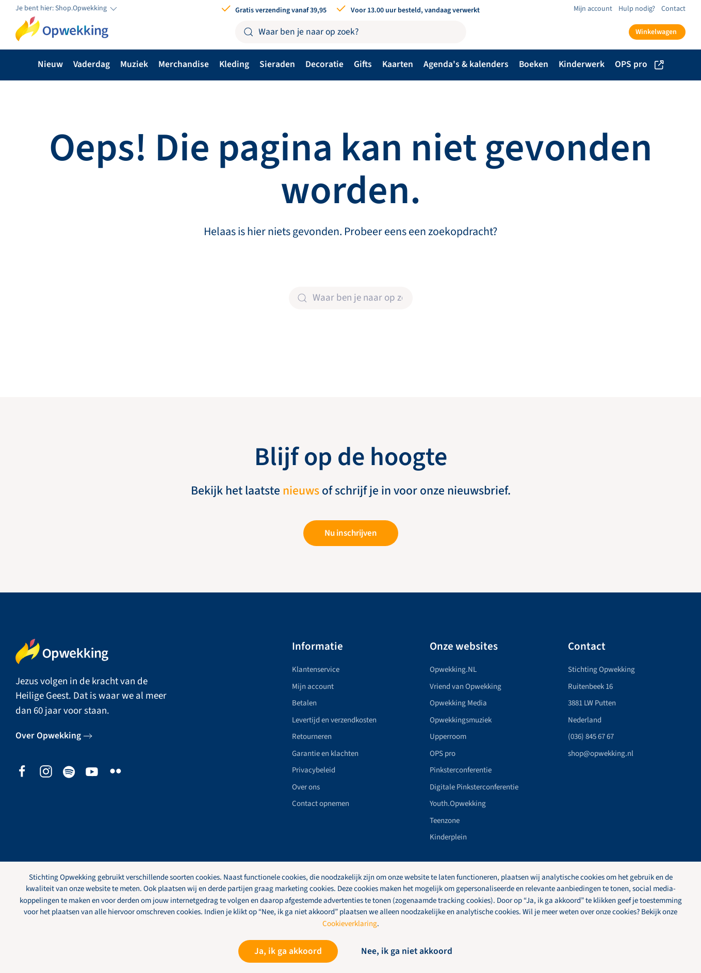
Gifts (363, 64)
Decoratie (324, 64)
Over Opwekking (48, 736)
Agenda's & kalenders (466, 64)
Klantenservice (315, 670)
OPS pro (639, 64)
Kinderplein (448, 837)
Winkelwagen (656, 32)
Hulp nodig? (636, 9)
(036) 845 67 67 (591, 737)
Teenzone (445, 820)
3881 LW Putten (592, 703)
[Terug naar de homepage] (61, 28)
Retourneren (312, 737)
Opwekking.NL (453, 670)
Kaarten (397, 64)
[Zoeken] (350, 32)
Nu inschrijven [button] (350, 533)
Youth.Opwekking (458, 804)
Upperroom (448, 737)
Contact (673, 9)
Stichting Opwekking (601, 670)
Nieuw (50, 64)
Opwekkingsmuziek (461, 720)
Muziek (134, 64)
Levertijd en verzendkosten (334, 720)
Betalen (304, 703)
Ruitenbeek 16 (590, 686)
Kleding (234, 64)
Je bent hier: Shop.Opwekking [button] (67, 9)
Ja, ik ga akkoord (288, 951)
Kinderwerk (582, 64)
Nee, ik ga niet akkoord (406, 951)
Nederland (584, 720)
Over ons (306, 787)
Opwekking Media (458, 703)
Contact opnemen (320, 804)
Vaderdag (91, 64)
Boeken (533, 64)
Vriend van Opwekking (465, 686)
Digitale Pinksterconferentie (474, 787)
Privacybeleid (313, 770)
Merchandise (183, 64)
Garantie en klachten (325, 753)
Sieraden (277, 64)
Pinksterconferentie (461, 770)
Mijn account (593, 9)
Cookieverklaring (349, 923)
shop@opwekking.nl (600, 753)
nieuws (301, 491)
